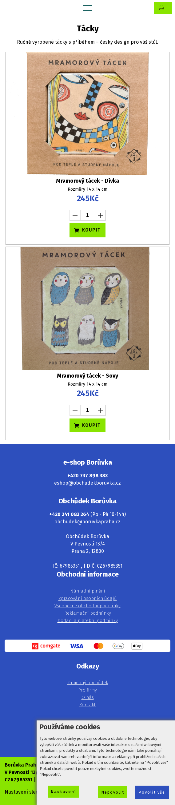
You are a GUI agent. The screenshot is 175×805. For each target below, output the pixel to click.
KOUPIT (87, 230)
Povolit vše (151, 792)
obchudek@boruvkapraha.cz (87, 522)
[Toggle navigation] (87, 7)
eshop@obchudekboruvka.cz (87, 483)
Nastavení (63, 791)
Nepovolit (112, 792)
